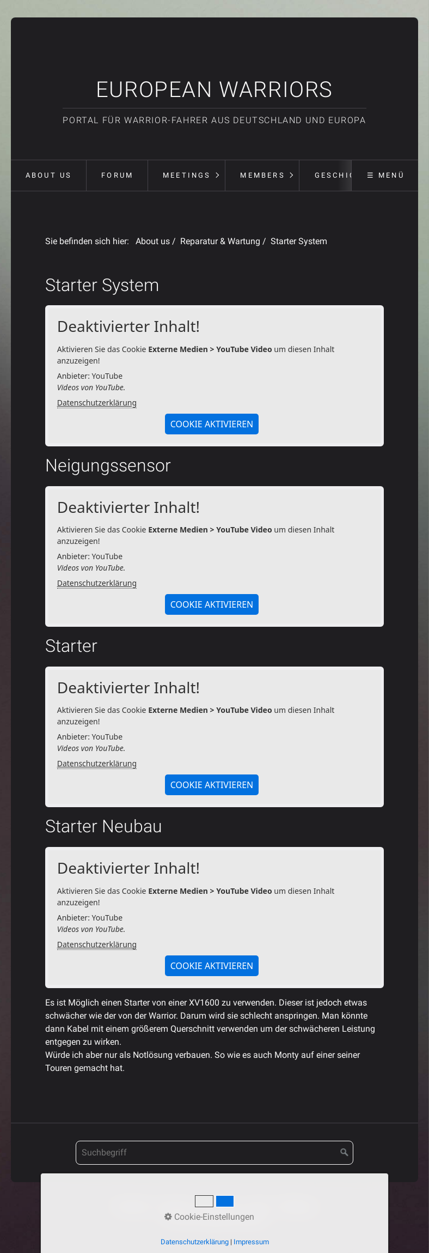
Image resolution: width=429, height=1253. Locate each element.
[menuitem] (48, 175)
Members (262, 175)
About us (49, 175)
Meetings (187, 175)
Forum (117, 175)
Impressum (217, 1206)
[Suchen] (344, 1153)
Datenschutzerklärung (97, 402)
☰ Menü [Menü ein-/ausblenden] (386, 175)
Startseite (132, 1206)
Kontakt (173, 1206)
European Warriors (214, 89)
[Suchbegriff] (214, 1153)
